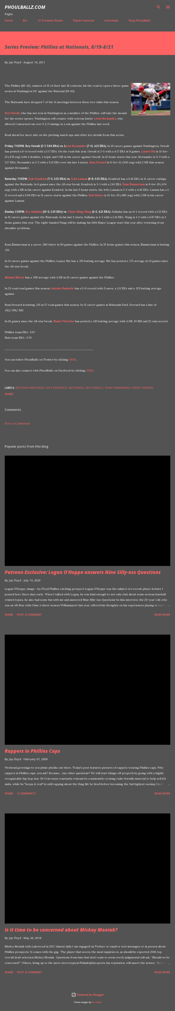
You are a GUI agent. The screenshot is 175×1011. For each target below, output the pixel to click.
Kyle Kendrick (37, 179)
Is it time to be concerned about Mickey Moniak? (61, 929)
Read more (162, 614)
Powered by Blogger (87, 995)
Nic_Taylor (97, 1002)
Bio (25, 20)
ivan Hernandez (76, 146)
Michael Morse (14, 277)
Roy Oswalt (12, 113)
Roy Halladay (33, 211)
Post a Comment (17, 423)
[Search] (158, 7)
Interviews (111, 20)
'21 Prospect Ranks (50, 20)
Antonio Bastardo (62, 288)
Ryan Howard (97, 162)
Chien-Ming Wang (79, 211)
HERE (72, 359)
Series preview (142, 387)
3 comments (26, 793)
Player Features (83, 20)
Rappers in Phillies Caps (32, 751)
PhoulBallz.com (25, 7)
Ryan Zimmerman (133, 184)
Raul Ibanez (96, 195)
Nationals (76, 387)
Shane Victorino (63, 321)
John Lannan (79, 179)
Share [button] (9, 394)
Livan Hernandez (105, 118)
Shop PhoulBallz (140, 20)
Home (9, 20)
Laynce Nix (148, 151)
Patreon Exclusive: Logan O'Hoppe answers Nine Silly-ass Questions (83, 572)
